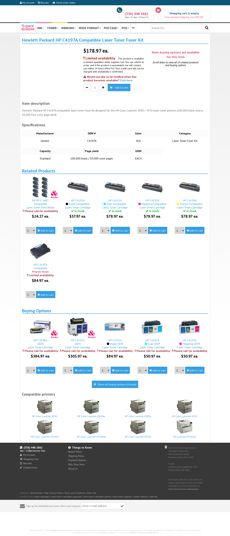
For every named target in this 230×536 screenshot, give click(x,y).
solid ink (153, 496)
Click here (126, 80)
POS (125, 28)
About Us (73, 468)
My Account (27, 2)
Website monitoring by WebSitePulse (144, 532)
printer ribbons (141, 496)
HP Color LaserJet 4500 (45, 408)
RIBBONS (68, 28)
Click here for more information (183, 489)
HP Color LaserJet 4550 (184, 408)
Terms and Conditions (75, 493)
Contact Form (28, 467)
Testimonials (36, 493)
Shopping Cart (29, 459)
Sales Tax (91, 493)
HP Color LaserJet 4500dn (91, 408)
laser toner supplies (122, 496)
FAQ (46, 493)
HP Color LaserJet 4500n (138, 408)
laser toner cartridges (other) (97, 496)
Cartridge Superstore (57, 530)
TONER (53, 28)
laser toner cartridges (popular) (66, 496)
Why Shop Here (76, 464)
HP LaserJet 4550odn (184, 428)
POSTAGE (111, 28)
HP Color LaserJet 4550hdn (91, 429)
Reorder (43, 2)
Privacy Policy (56, 493)
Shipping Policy (76, 456)
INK (40, 28)
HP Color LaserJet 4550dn (45, 429)
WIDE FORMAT (90, 28)
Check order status (64, 2)
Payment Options (77, 460)
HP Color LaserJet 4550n (138, 429)
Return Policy (75, 451)
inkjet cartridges (42, 496)
